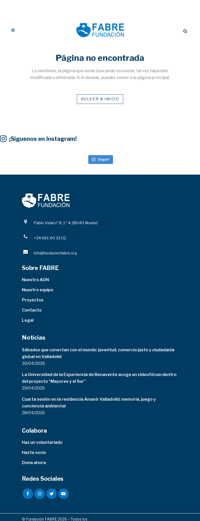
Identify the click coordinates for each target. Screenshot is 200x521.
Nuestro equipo (37, 289)
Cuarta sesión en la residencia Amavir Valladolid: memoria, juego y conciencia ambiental (89, 402)
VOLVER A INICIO (100, 99)
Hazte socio (34, 452)
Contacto (32, 310)
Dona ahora (34, 462)
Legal (28, 320)
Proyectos (32, 300)
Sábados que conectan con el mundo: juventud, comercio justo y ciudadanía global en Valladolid (98, 353)
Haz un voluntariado (42, 442)
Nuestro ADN (35, 279)
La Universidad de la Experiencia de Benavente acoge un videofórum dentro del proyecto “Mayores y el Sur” (99, 378)
